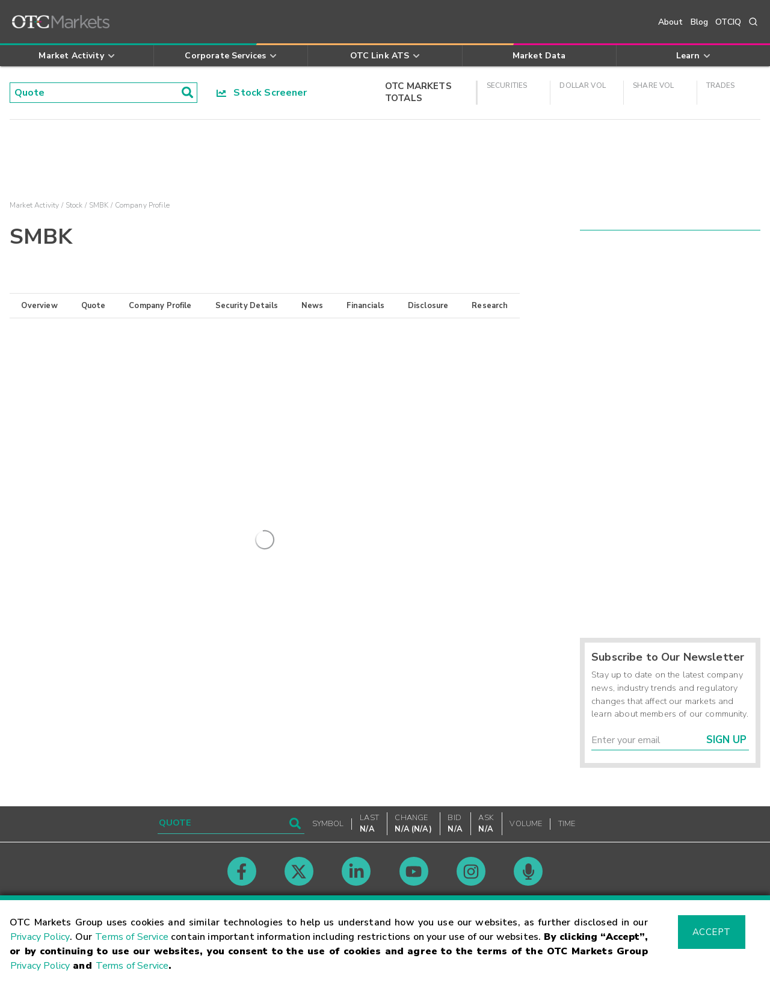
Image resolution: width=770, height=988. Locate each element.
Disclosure (428, 305)
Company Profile (160, 305)
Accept (711, 932)
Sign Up (726, 740)
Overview (39, 305)
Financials (365, 305)
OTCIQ (728, 22)
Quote (93, 305)
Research (490, 305)
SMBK (99, 205)
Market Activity (34, 205)
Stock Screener (262, 92)
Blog (700, 22)
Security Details (246, 305)
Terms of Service (131, 936)
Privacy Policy (40, 936)
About (670, 22)
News (312, 305)
